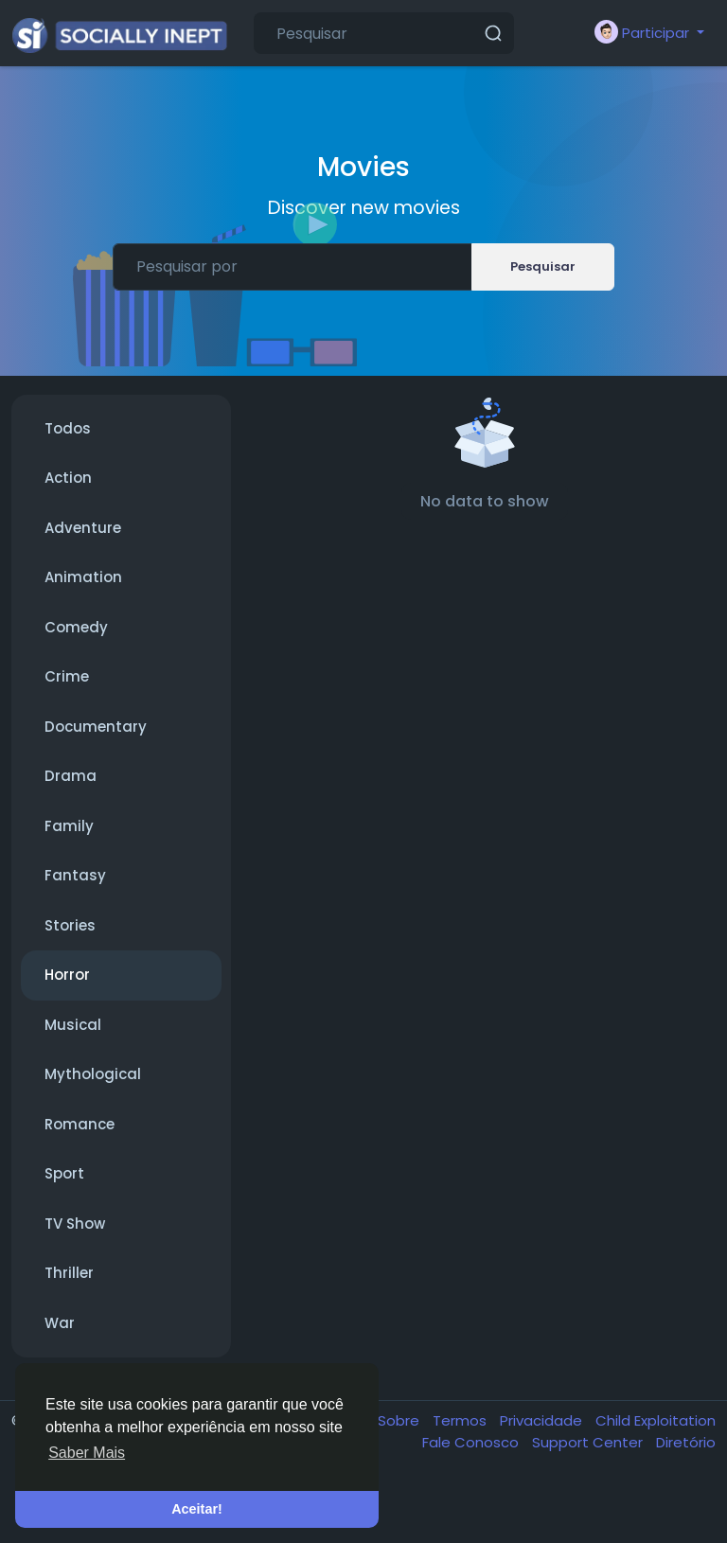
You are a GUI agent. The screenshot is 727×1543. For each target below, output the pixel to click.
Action (68, 478)
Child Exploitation (655, 1420)
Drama (70, 776)
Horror (67, 974)
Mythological (92, 1074)
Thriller (69, 1273)
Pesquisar (543, 266)
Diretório (686, 1442)
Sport (64, 1173)
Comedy (76, 627)
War (59, 1323)
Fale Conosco (472, 1442)
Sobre (400, 1420)
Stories (70, 925)
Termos (461, 1420)
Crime (66, 676)
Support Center (589, 1442)
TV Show (74, 1223)
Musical (72, 1025)
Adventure (82, 528)
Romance (79, 1124)
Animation (83, 577)
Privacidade (543, 1420)
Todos (67, 428)
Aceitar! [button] (196, 1508)
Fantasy (75, 875)
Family (69, 826)
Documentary (95, 726)
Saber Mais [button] (86, 1453)
